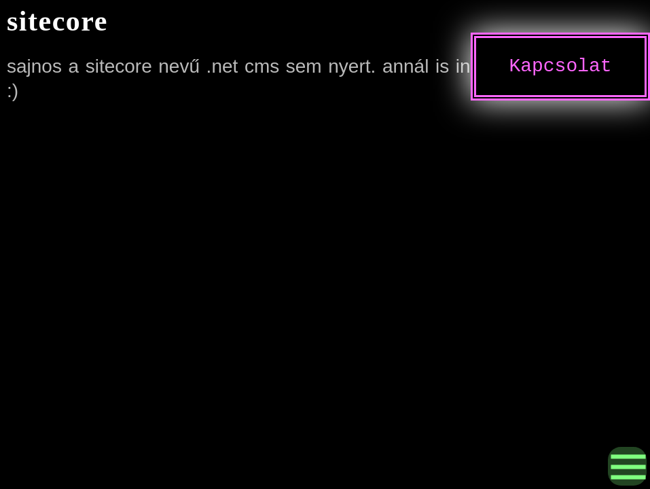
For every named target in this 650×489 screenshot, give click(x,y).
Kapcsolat (560, 66)
